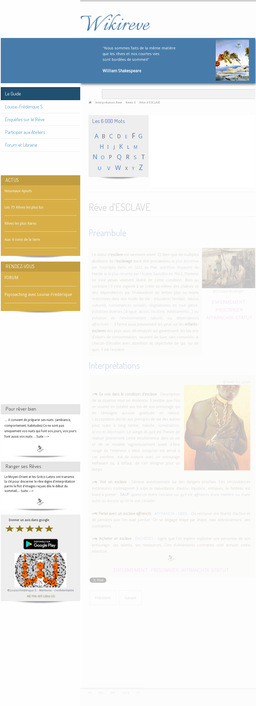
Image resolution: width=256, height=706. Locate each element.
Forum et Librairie (21, 145)
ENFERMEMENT (228, 301)
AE (29, 596)
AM (39, 596)
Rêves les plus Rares (20, 223)
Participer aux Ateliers (25, 132)
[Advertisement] (40, 362)
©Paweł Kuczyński (236, 381)
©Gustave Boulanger (228, 290)
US (53, 596)
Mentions (46, 590)
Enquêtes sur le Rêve (25, 119)
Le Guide (13, 93)
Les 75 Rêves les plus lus (23, 207)
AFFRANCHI (164, 512)
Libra (46, 596)
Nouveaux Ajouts (18, 191)
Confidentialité (64, 590)
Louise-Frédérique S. (24, 106)
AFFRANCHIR (219, 316)
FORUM (11, 277)
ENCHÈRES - (145, 537)
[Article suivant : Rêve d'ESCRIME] (130, 597)
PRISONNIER (229, 309)
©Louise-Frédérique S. (22, 590)
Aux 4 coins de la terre (22, 239)
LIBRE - (184, 512)
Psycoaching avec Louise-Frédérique (38, 294)
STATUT (243, 316)
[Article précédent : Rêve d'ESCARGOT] (103, 597)
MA (34, 596)
